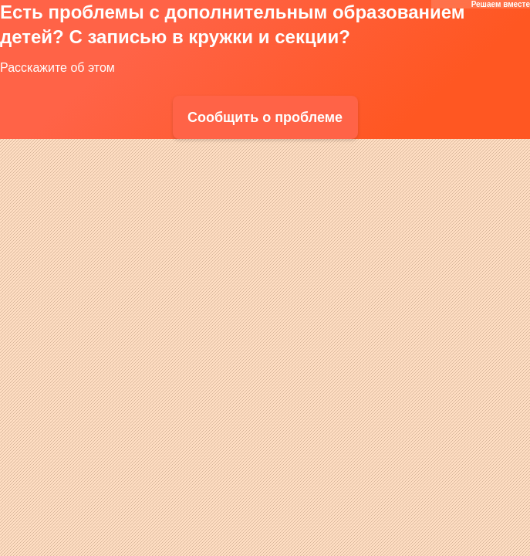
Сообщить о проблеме (265, 117)
